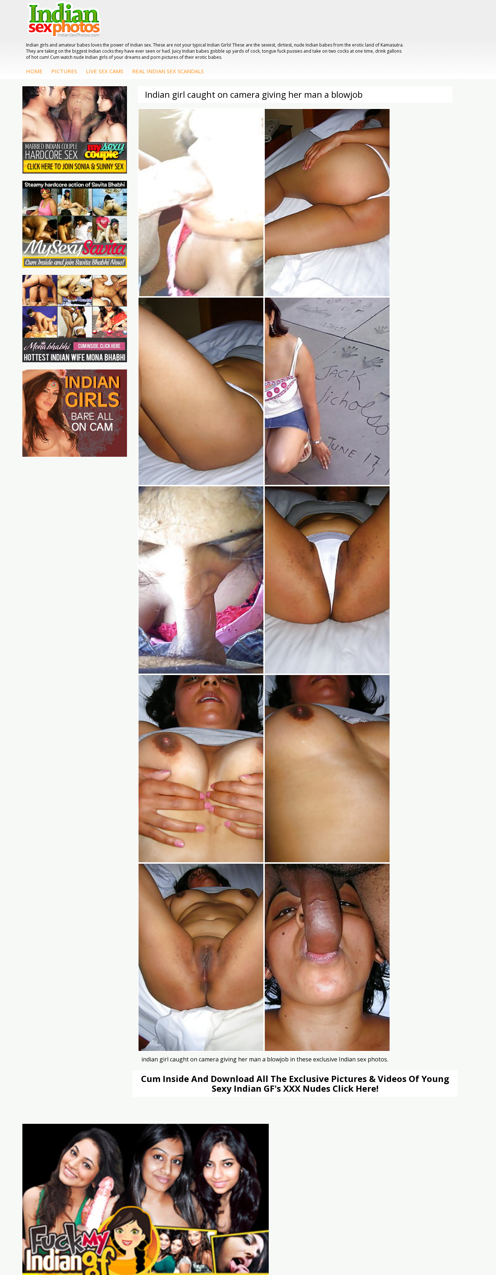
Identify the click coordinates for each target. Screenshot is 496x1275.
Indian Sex (348, 1040)
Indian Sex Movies (65, 1062)
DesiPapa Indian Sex (359, 1025)
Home (156, 38)
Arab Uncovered (281, 1069)
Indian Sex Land (135, 1062)
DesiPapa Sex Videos (287, 1025)
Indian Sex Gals (207, 1047)
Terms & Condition (231, 1246)
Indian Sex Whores (211, 1033)
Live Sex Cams (226, 38)
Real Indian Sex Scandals (289, 38)
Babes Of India (134, 1033)
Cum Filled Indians (138, 1040)
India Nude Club (135, 1047)
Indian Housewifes (357, 1054)
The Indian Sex (61, 1025)
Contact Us (274, 1246)
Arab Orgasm (132, 1025)
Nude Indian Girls (209, 1062)
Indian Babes (278, 1062)
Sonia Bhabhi (424, 1033)
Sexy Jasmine (424, 1040)
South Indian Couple (432, 1054)
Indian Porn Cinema (213, 1025)
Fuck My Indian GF (284, 1040)
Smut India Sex (61, 1054)
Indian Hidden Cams (286, 1033)
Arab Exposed (352, 1033)
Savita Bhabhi (425, 1047)
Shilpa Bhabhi (424, 1062)
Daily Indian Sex (62, 1040)
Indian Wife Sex (61, 1047)
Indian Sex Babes (210, 1054)
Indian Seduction (209, 1040)
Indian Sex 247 (134, 1054)
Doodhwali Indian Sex (69, 1033)
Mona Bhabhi (424, 1025)
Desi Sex (346, 1047)
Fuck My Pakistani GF (361, 1062)
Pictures (186, 38)
